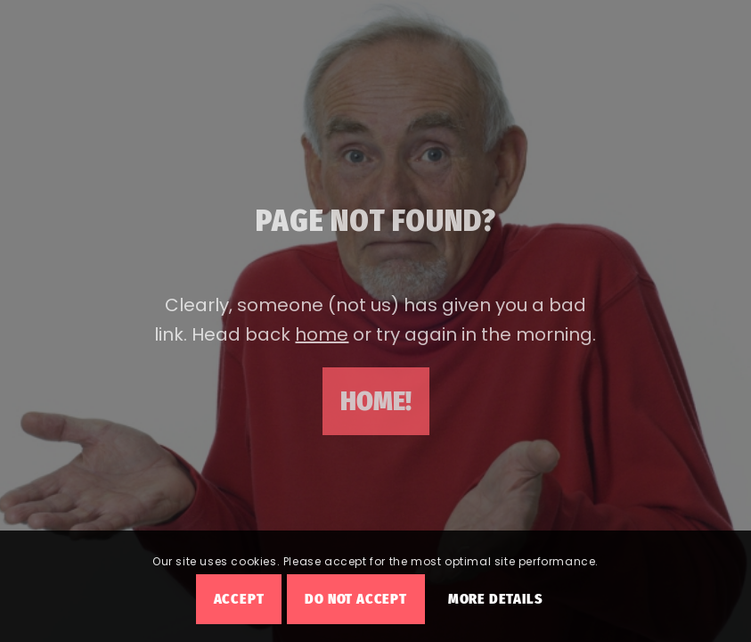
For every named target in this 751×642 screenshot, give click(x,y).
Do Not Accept (355, 598)
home (321, 334)
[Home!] (375, 401)
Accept (239, 598)
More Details (495, 598)
